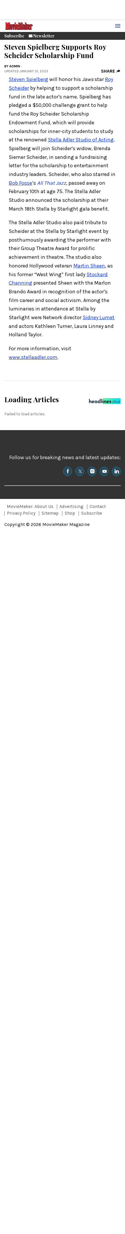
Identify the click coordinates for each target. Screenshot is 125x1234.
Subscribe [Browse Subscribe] (91, 513)
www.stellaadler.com (33, 357)
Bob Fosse (20, 183)
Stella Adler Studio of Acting (81, 139)
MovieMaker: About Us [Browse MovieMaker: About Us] (30, 506)
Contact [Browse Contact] (98, 506)
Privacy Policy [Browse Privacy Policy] (21, 513)
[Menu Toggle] (118, 26)
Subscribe (14, 36)
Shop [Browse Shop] (70, 513)
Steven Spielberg (28, 79)
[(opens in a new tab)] (67, 471)
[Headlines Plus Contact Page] (105, 402)
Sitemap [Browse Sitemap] (50, 513)
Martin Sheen (89, 266)
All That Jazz (51, 183)
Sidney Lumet (99, 317)
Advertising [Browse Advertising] (71, 506)
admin (14, 66)
